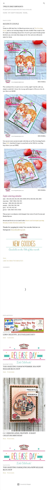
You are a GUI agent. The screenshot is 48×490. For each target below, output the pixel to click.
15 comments (10, 473)
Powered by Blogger (24, 484)
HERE (7, 143)
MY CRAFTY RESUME (15, 13)
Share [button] (4, 258)
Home (5, 13)
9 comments (10, 337)
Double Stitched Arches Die (16, 223)
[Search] (44, 3)
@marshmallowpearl (18, 230)
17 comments (10, 372)
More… (25, 13)
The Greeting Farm (18, 260)
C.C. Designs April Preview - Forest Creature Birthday (19, 434)
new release (10, 260)
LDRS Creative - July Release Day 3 (19, 334)
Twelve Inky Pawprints (13, 6)
